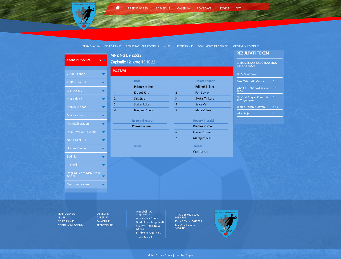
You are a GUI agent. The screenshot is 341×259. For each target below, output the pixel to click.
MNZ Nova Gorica (162, 255)
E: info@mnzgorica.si (148, 232)
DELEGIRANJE (112, 46)
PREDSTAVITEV (138, 8)
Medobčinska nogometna (144, 213)
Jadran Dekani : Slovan (251, 106)
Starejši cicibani (86, 107)
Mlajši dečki (86, 98)
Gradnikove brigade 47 (150, 222)
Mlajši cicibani (86, 115)
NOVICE (224, 8)
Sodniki (86, 156)
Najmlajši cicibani (86, 123)
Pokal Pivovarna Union (86, 131)
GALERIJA (183, 8)
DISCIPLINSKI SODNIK (70, 225)
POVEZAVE (204, 8)
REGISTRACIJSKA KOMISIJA (142, 46)
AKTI (238, 8)
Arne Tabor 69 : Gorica (250, 81)
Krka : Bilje (243, 113)
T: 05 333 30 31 (145, 236)
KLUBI (167, 46)
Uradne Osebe (86, 148)
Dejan (189, 255)
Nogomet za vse (86, 184)
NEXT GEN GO (86, 140)
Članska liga (86, 90)
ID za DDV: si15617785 (188, 221)
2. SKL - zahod (86, 73)
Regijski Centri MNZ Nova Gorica (86, 174)
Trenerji (86, 164)
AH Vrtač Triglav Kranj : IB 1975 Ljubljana (252, 99)
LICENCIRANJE (184, 46)
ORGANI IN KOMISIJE (246, 46)
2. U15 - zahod (86, 82)
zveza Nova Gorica (147, 218)
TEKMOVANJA (91, 46)
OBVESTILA (103, 213)
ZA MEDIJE (163, 8)
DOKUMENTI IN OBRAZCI (213, 46)
